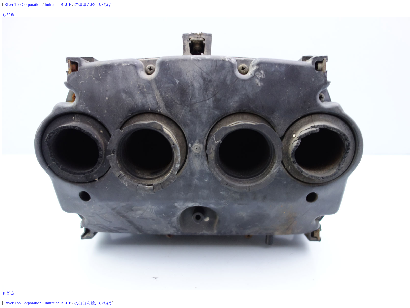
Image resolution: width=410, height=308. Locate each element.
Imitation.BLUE (58, 4)
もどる (8, 14)
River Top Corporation (22, 4)
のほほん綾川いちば (92, 4)
